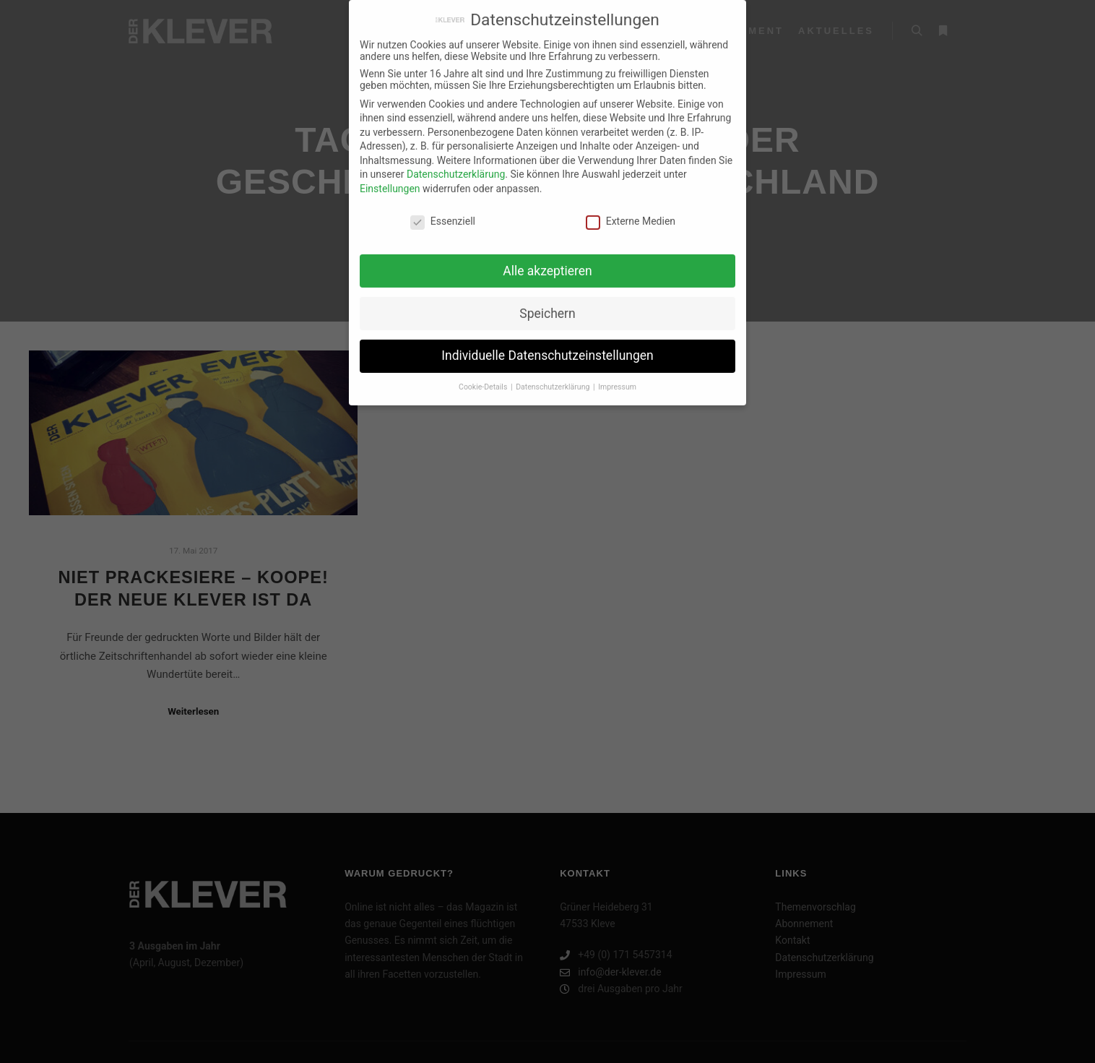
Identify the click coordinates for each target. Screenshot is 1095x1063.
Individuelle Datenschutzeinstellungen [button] (547, 349)
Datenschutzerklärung (456, 167)
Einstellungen (390, 182)
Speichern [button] (547, 306)
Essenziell (442, 214)
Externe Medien (630, 214)
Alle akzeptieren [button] (547, 264)
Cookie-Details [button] (484, 380)
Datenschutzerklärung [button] (554, 380)
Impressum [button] (617, 380)
